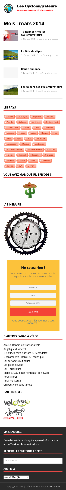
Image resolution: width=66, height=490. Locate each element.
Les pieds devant (13, 364)
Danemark (49, 128)
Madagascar (12, 144)
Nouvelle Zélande (35, 149)
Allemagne (22, 117)
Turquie (10, 166)
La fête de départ (32, 51)
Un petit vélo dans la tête (18, 384)
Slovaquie (49, 155)
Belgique (22, 122)
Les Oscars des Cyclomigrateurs (41, 87)
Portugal (22, 155)
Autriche (10, 122)
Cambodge (36, 122)
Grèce (33, 133)
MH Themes (54, 486)
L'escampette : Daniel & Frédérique (24, 356)
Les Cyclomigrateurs (48, 39)
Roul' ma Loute (12, 380)
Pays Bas (51, 149)
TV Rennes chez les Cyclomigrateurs (33, 33)
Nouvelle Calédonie (14, 149)
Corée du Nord (52, 122)
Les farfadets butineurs (17, 361)
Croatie (26, 128)
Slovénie (10, 160)
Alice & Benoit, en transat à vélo (22, 345)
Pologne (10, 155)
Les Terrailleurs (12, 369)
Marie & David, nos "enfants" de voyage (26, 372)
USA (20, 166)
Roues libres (10, 376)
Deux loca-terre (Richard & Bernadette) (26, 353)
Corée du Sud (12, 128)
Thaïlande (46, 160)
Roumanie (36, 155)
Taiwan (33, 160)
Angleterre (37, 117)
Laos (29, 138)
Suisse (22, 160)
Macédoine (41, 138)
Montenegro (39, 144)
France (22, 133)
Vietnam (31, 166)
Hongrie (45, 133)
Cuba (37, 128)
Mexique (25, 144)
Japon (18, 138)
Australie (50, 117)
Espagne (10, 133)
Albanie (10, 117)
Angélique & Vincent (15, 349)
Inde (55, 133)
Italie (9, 138)
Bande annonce (31, 69)
